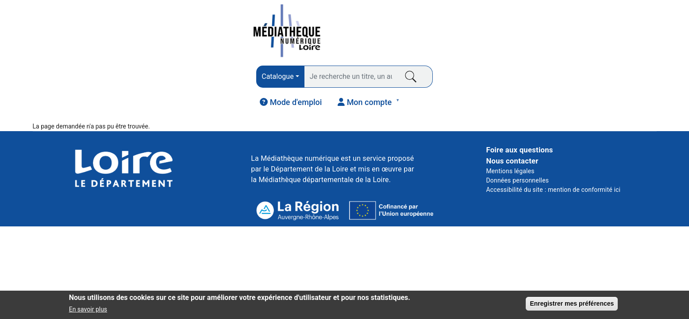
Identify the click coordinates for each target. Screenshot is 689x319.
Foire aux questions (519, 118)
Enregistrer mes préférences (572, 306)
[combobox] (233, 32)
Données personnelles (517, 149)
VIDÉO (376, 80)
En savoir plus (88, 311)
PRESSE (168, 80)
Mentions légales (510, 140)
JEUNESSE (596, 80)
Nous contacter (512, 129)
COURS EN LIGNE (486, 80)
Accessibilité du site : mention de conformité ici (553, 158)
